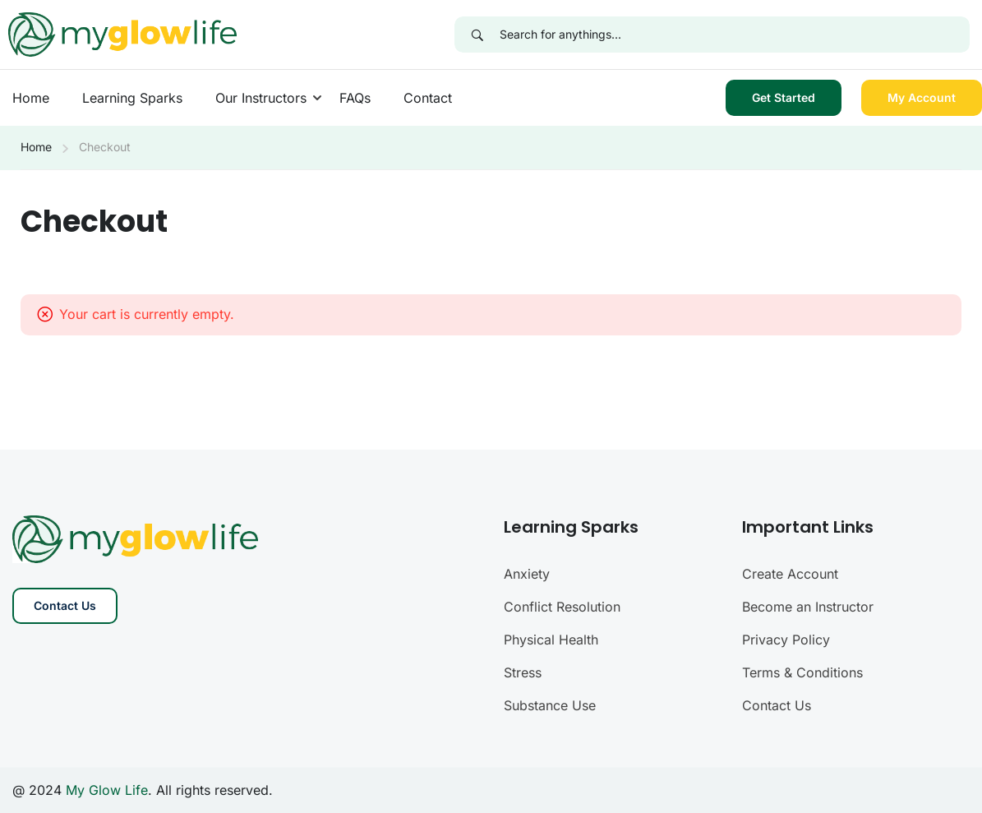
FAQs (355, 98)
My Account (921, 97)
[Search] (477, 34)
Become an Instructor (808, 606)
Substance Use (550, 705)
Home (30, 98)
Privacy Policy (786, 639)
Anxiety (527, 574)
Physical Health (551, 639)
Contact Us (65, 605)
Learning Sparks (132, 98)
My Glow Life (107, 790)
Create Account (790, 574)
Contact (427, 98)
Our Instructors (261, 98)
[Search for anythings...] (735, 34)
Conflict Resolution (562, 606)
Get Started (783, 97)
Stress (523, 672)
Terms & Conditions (802, 672)
